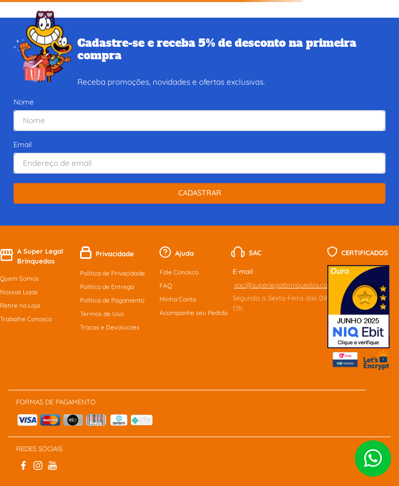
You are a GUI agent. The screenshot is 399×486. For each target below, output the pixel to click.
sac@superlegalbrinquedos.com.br (288, 285)
